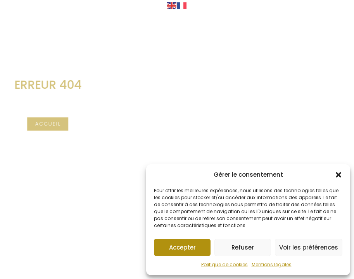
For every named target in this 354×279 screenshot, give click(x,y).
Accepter (182, 247)
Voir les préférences (308, 247)
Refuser (242, 247)
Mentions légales (272, 264)
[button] (338, 175)
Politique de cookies (224, 264)
